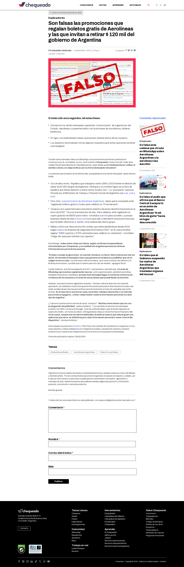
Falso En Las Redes (109, 352)
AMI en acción (110, 535)
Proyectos (150, 527)
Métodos (149, 519)
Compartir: (120, 50)
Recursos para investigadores (117, 546)
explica (61, 230)
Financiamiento (152, 530)
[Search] (148, 5)
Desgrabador (110, 513)
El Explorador (110, 522)
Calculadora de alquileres (115, 519)
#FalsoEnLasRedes (59, 352)
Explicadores (56, 17)
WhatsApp (76, 532)
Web (51, 466)
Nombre (54, 439)
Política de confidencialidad (148, 561)
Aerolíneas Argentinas (84, 352)
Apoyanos (135, 5)
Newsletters (77, 535)
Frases (74, 519)
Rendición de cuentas (155, 533)
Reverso (75, 551)
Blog (74, 541)
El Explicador (145, 141)
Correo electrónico (60, 452)
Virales (74, 516)
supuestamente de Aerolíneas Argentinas (82, 201)
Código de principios (154, 522)
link (106, 215)
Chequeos (76, 513)
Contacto (24, 528)
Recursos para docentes (115, 541)
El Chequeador (111, 532)
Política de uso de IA (154, 524)
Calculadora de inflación (114, 516)
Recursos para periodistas (115, 543)
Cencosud (80, 218)
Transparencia (152, 516)
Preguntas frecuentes (155, 536)
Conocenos (86, 5)
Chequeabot (110, 524)
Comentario (56, 407)
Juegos (108, 538)
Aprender (117, 5)
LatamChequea (78, 548)
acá (126, 193)
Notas (102, 5)
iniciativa (77, 326)
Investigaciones (78, 524)
